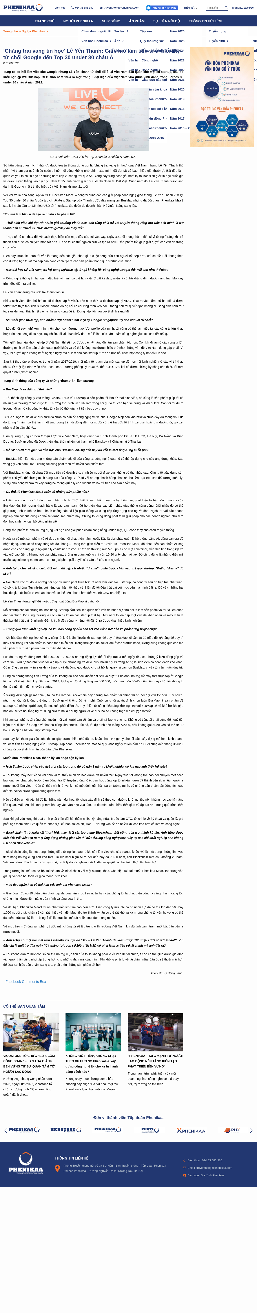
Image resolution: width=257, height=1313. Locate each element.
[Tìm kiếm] (215, 7)
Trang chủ (45, 21)
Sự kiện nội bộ (166, 21)
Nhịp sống (111, 21)
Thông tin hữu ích (205, 21)
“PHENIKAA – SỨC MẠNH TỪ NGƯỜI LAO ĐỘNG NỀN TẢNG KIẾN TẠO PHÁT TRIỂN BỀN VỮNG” (155, 1061)
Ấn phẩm (136, 21)
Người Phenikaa (78, 21)
